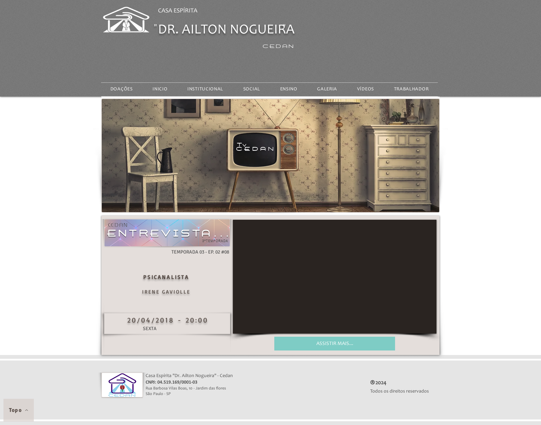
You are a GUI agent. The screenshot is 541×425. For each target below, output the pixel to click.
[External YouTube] (334, 277)
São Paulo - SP (162, 394)
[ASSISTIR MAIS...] (334, 343)
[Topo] (18, 410)
